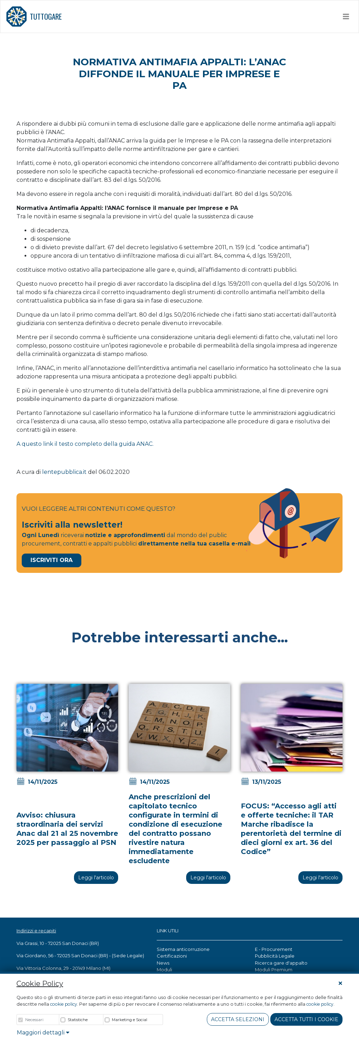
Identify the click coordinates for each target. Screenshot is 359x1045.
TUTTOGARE (34, 16)
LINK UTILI (167, 930)
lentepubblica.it (64, 472)
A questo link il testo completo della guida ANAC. (85, 444)
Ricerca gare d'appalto (281, 963)
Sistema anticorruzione (183, 949)
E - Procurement (273, 949)
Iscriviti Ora (52, 560)
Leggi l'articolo (96, 877)
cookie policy (63, 1004)
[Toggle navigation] (346, 16)
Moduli (164, 969)
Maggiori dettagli (43, 1032)
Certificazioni (172, 956)
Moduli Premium (273, 969)
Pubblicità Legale (274, 956)
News (163, 963)
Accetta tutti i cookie (306, 1019)
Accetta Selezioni (237, 1019)
